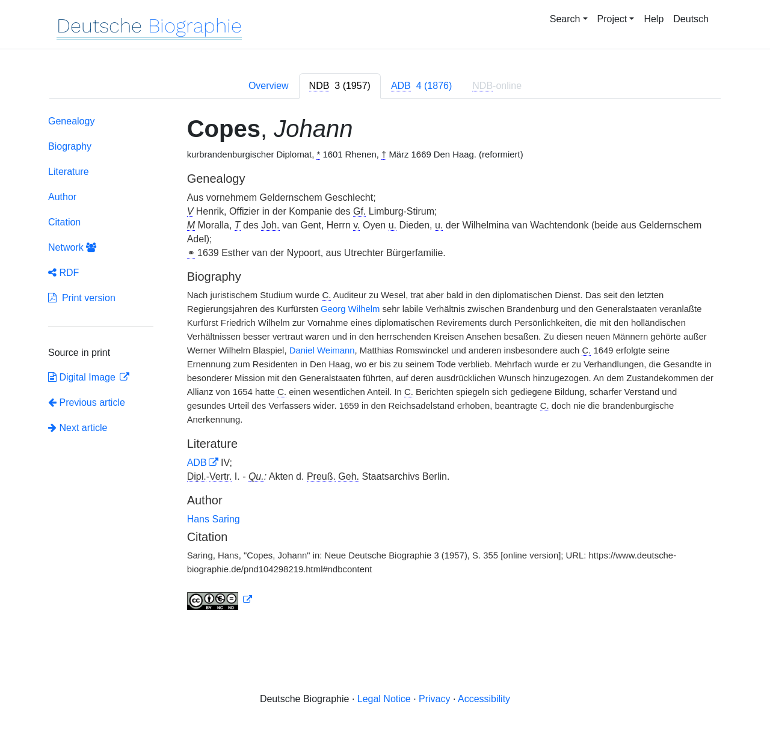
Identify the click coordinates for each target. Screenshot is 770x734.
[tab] (340, 86)
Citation (64, 222)
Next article (77, 428)
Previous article (86, 402)
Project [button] (612, 19)
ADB (197, 462)
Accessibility (484, 699)
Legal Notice (384, 699)
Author (62, 197)
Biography (69, 146)
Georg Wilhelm (350, 309)
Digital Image (83, 377)
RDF (63, 273)
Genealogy (71, 121)
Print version (82, 298)
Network (72, 247)
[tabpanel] (385, 365)
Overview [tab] (268, 86)
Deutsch (691, 19)
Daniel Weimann (322, 350)
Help (654, 19)
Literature (68, 172)
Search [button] (565, 19)
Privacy (434, 699)
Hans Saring (213, 519)
